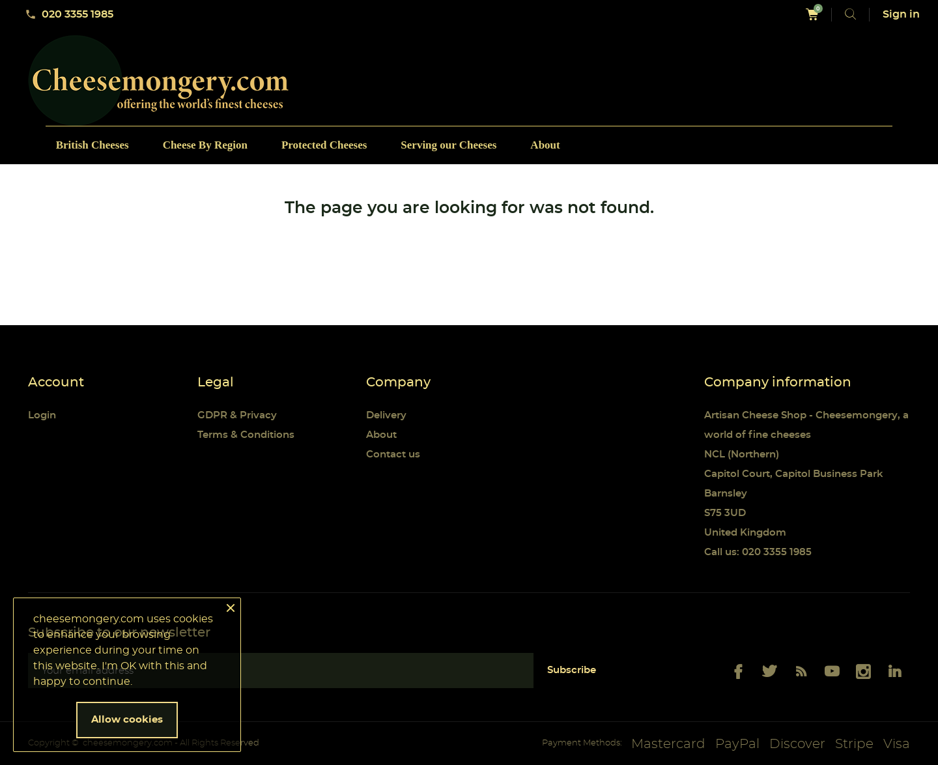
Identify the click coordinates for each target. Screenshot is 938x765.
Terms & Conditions (245, 435)
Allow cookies (127, 720)
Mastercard (668, 744)
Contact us (393, 454)
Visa (896, 744)
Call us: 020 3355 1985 (758, 552)
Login (42, 415)
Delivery (386, 415)
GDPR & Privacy (237, 415)
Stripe (854, 744)
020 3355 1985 (69, 14)
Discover (797, 744)
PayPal (737, 744)
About (381, 435)
